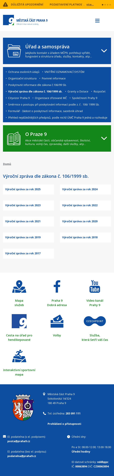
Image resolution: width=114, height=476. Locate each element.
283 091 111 (73, 413)
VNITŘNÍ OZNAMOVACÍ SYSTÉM (64, 72)
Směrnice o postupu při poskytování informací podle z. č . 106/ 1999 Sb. (53, 104)
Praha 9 (57, 301)
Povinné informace (54, 78)
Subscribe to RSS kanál (108, 20)
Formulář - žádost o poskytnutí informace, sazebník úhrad (45, 111)
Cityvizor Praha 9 (19, 98)
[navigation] (57, 51)
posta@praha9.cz (18, 441)
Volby (57, 335)
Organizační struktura (22, 78)
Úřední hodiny (81, 451)
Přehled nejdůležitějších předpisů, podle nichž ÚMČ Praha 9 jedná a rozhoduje (57, 117)
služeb (19, 305)
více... (90, 4)
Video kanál (94, 301)
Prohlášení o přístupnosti (64, 424)
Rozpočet (100, 91)
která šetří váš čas (95, 340)
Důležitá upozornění (27, 4)
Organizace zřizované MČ (51, 98)
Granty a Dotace (78, 91)
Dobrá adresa (57, 305)
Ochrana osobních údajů (23, 72)
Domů (7, 164)
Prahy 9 (94, 305)
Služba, (95, 335)
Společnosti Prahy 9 (84, 98)
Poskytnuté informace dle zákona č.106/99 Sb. (37, 85)
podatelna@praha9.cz (21, 456)
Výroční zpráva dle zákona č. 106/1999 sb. (35, 91)
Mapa (19, 301)
